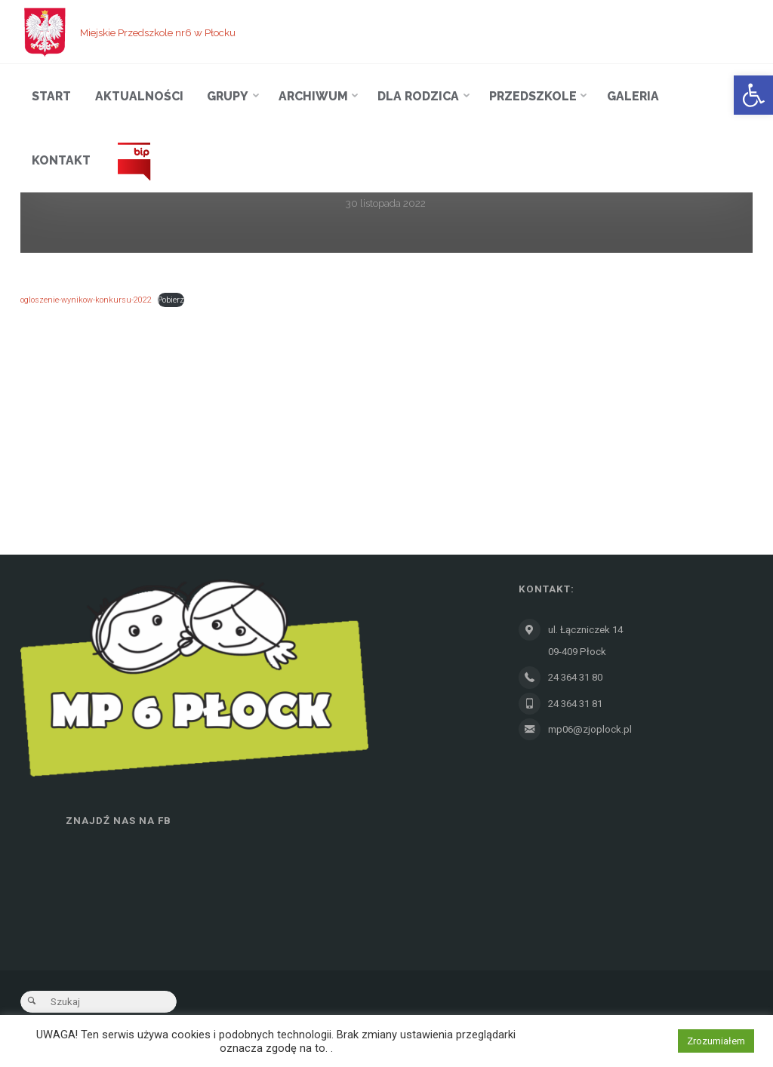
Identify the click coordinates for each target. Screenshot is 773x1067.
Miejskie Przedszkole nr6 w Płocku (158, 32)
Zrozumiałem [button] (716, 1041)
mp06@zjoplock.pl (590, 729)
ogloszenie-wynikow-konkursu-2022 (86, 300)
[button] (753, 95)
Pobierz (171, 300)
